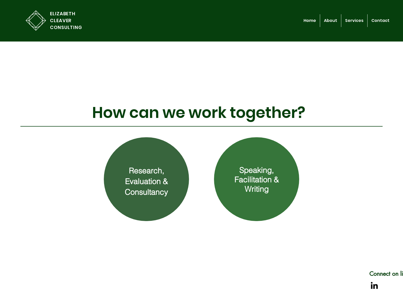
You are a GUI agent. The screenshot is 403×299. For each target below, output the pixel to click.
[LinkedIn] (374, 285)
